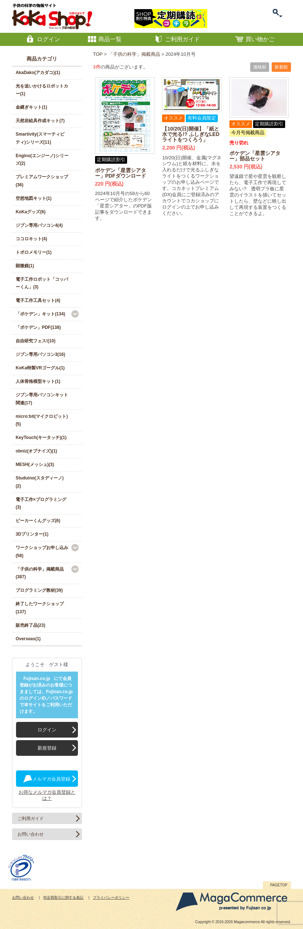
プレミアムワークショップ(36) (42, 180)
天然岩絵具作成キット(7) (40, 120)
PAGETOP (278, 885)
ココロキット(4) (31, 238)
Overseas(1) (28, 638)
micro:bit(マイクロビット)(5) (42, 420)
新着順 (281, 67)
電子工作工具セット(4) (38, 300)
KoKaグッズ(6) (31, 211)
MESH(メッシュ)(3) (35, 464)
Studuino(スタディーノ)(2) (40, 482)
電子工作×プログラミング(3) (41, 503)
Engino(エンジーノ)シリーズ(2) (42, 159)
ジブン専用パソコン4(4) (39, 225)
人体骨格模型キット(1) (38, 381)
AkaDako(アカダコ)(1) (38, 72)
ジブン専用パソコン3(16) (40, 354)
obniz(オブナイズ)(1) (36, 451)
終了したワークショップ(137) (40, 607)
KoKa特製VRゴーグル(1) (40, 367)
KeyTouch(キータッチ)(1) (41, 437)
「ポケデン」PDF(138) (38, 327)
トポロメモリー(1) (34, 252)
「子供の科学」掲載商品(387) (40, 573)
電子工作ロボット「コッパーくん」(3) (42, 283)
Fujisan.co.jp (36, 678)
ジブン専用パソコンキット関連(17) (42, 398)
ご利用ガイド (30, 818)
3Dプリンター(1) (32, 534)
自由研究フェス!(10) (35, 340)
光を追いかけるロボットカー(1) (42, 90)
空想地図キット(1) (34, 198)
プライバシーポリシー (111, 897)
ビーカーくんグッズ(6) (38, 520)
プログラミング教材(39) (39, 590)
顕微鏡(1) (25, 265)
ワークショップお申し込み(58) (42, 551)
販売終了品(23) (30, 625)
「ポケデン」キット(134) (40, 313)
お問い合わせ (30, 834)
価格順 (259, 67)
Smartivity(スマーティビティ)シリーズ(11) (40, 138)
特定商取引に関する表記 (63, 897)
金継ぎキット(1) (31, 107)
